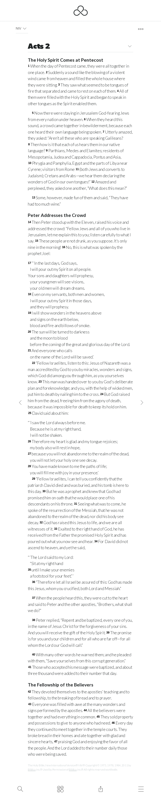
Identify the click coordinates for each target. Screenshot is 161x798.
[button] (24, 28)
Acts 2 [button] (80, 47)
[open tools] (140, 29)
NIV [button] (22, 28)
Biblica (31, 769)
